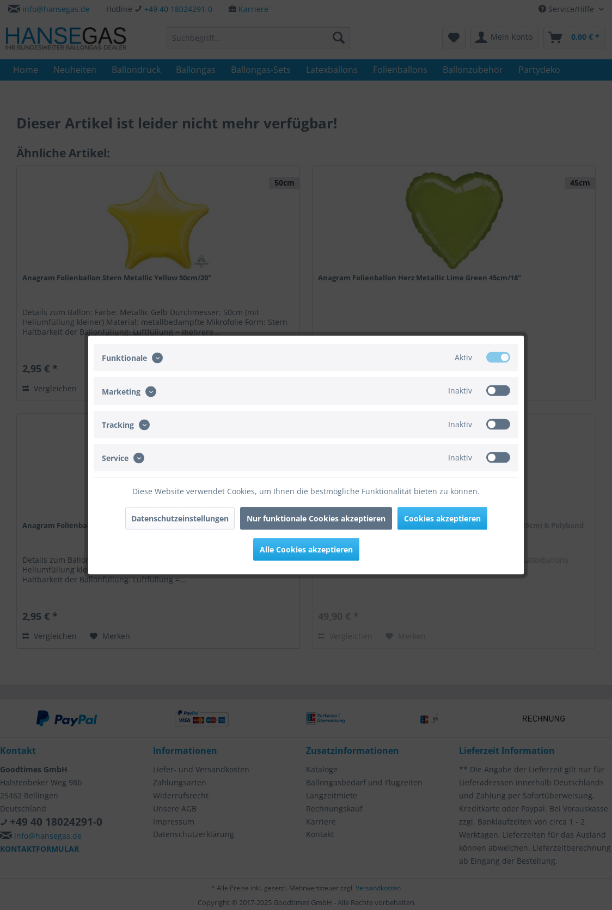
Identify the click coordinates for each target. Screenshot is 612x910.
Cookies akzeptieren (442, 518)
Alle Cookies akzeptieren (306, 549)
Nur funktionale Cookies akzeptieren (316, 518)
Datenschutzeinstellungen (180, 518)
